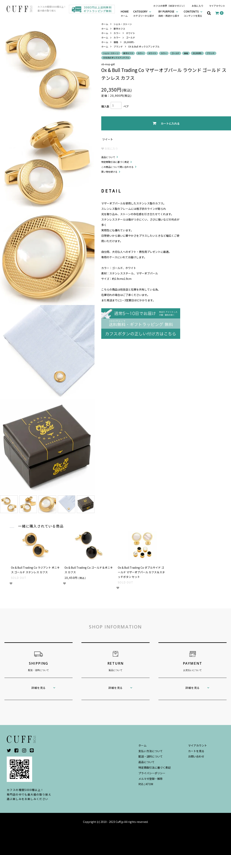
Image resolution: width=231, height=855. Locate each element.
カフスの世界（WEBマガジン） (169, 5)
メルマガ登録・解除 (150, 779)
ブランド (118, 46)
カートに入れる (166, 123)
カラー (117, 33)
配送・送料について (150, 756)
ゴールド (130, 37)
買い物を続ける (109, 171)
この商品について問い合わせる (117, 166)
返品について (108, 157)
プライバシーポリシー (151, 773)
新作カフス (119, 28)
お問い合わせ (196, 756)
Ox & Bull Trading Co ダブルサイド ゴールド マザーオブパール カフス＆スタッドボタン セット (141, 572)
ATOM (149, 784)
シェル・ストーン (123, 24)
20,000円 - (129, 42)
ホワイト (130, 33)
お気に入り (197, 5)
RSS (140, 784)
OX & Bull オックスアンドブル (144, 46)
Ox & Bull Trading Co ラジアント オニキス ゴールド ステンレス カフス (35, 570)
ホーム (104, 24)
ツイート (107, 139)
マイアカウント (217, 5)
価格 (116, 42)
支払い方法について (150, 751)
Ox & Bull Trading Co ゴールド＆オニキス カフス (88, 570)
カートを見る (196, 751)
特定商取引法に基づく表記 (115, 161)
